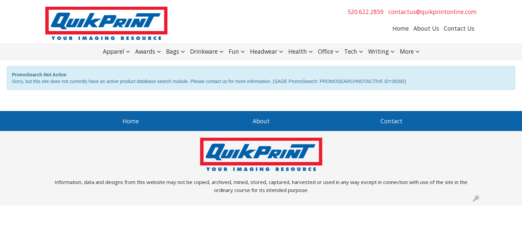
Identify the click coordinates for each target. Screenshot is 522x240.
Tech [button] (350, 51)
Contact (391, 121)
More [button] (407, 51)
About (261, 121)
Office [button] (325, 51)
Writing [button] (378, 51)
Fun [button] (234, 51)
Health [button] (297, 51)
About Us (426, 28)
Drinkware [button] (204, 51)
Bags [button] (172, 51)
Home (400, 28)
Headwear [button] (263, 51)
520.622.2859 (366, 12)
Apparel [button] (113, 51)
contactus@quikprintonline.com (433, 12)
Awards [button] (145, 51)
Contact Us (459, 28)
